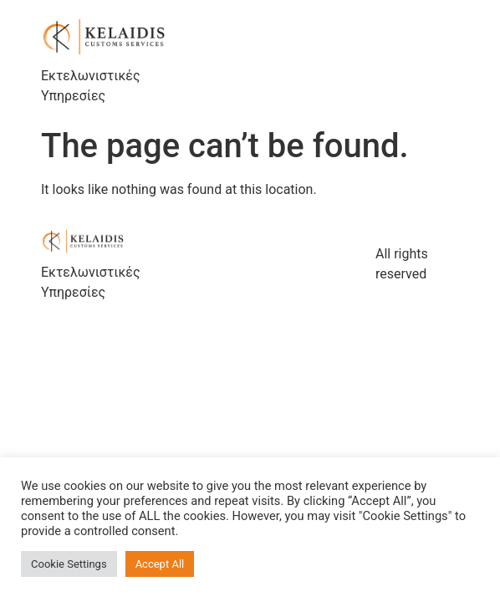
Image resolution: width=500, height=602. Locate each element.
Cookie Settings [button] (69, 564)
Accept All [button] (160, 564)
